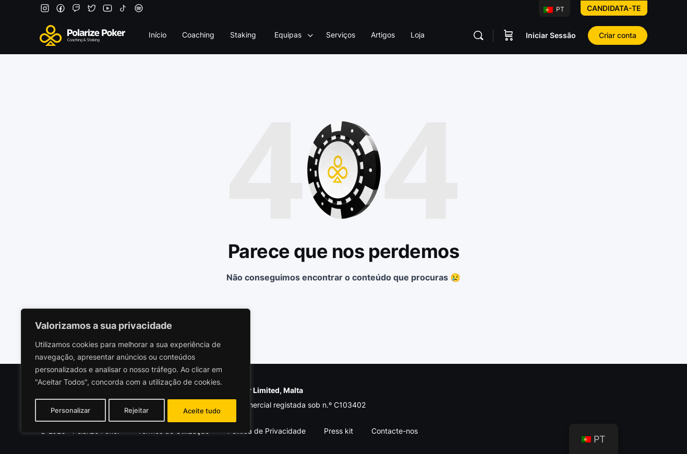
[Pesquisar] (478, 35)
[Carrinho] (508, 35)
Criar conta (617, 35)
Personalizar (70, 410)
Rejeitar (137, 410)
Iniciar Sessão (551, 35)
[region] (135, 372)
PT (554, 9)
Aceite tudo (202, 410)
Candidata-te (614, 8)
